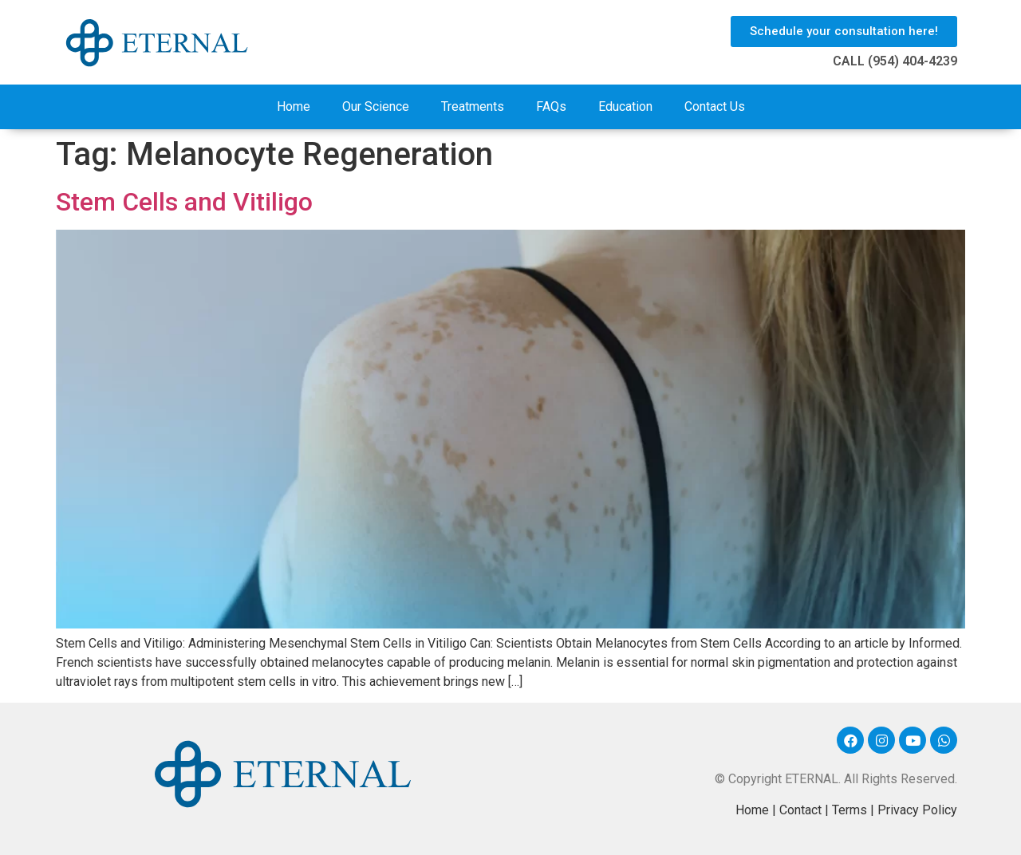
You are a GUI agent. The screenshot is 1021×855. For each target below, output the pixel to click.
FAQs (551, 106)
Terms (849, 810)
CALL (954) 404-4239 (895, 61)
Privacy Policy (917, 810)
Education (625, 106)
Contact (800, 810)
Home (293, 106)
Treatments (472, 106)
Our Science (375, 106)
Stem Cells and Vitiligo (184, 202)
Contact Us (714, 106)
